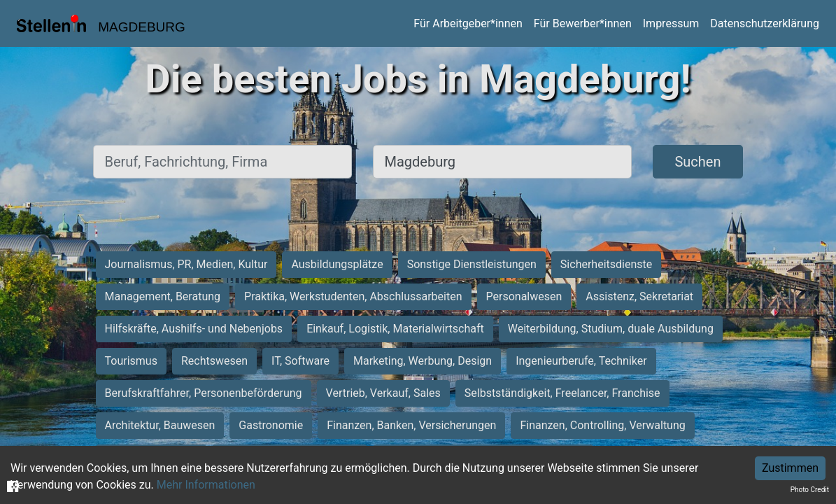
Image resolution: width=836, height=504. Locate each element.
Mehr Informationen (206, 484)
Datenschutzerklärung (764, 23)
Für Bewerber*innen (583, 23)
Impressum (671, 23)
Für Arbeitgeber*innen (467, 23)
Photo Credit (810, 489)
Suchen (697, 161)
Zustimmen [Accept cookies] (790, 468)
